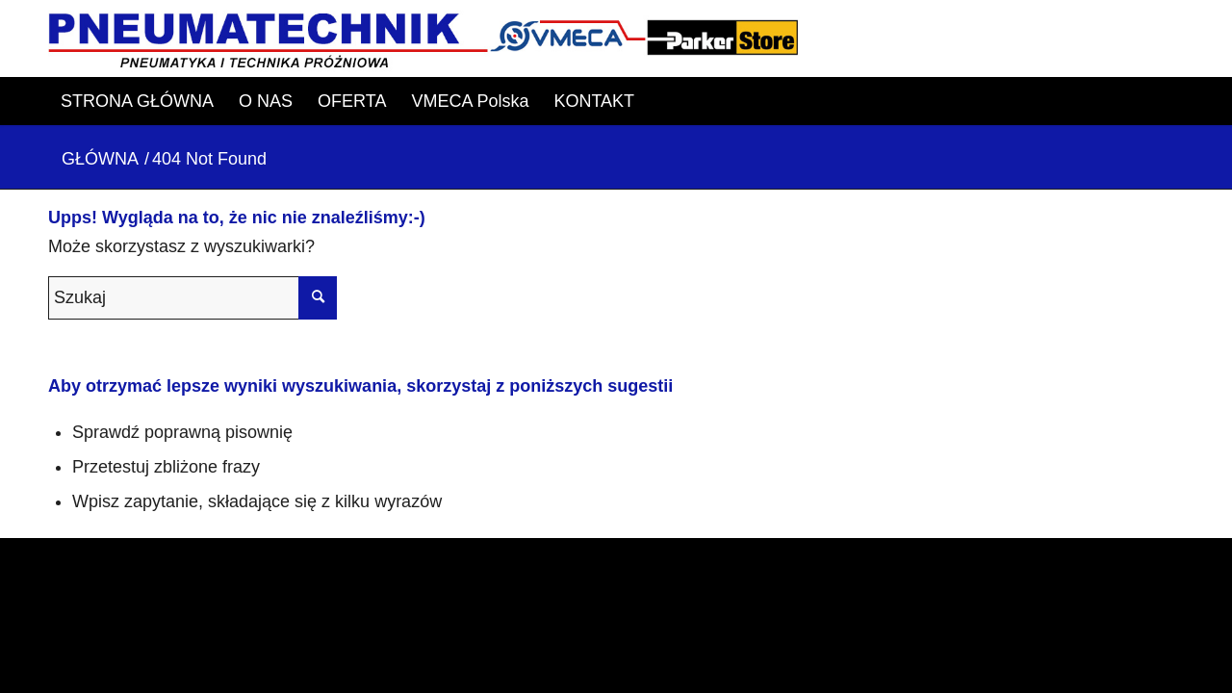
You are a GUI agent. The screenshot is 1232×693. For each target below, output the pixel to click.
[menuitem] (137, 101)
